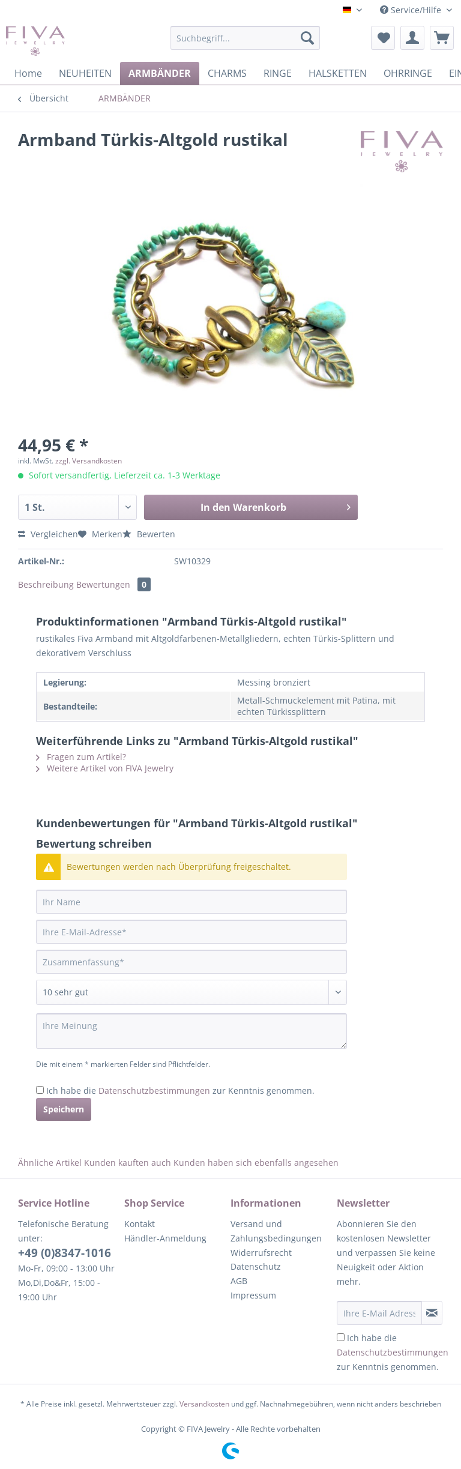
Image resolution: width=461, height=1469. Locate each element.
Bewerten (148, 534)
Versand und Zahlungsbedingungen (276, 1231)
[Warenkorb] (442, 38)
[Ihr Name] (191, 902)
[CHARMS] (227, 73)
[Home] (28, 73)
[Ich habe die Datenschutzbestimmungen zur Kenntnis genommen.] (40, 1090)
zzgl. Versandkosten (88, 461)
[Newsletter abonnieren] (431, 1313)
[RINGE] (277, 73)
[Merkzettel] (383, 38)
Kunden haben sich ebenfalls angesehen (256, 1162)
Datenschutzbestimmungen (154, 1090)
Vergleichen (48, 534)
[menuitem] (245, 43)
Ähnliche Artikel (50, 1162)
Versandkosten (204, 1404)
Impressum (253, 1295)
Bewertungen (113, 584)
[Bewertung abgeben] (191, 992)
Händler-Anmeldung (165, 1238)
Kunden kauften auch (127, 1162)
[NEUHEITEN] (85, 73)
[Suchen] (307, 38)
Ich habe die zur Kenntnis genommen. (180, 1090)
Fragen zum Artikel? (81, 756)
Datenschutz (255, 1266)
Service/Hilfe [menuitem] (412, 10)
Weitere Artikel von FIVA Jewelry (104, 768)
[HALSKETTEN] (337, 73)
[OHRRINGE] (408, 73)
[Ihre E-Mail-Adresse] (191, 932)
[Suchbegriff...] (245, 38)
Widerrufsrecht (261, 1252)
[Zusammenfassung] (191, 962)
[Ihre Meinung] (191, 1031)
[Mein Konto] (412, 38)
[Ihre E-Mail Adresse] (379, 1313)
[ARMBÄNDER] (159, 73)
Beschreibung (46, 584)
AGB (238, 1281)
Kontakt (139, 1223)
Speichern (63, 1109)
